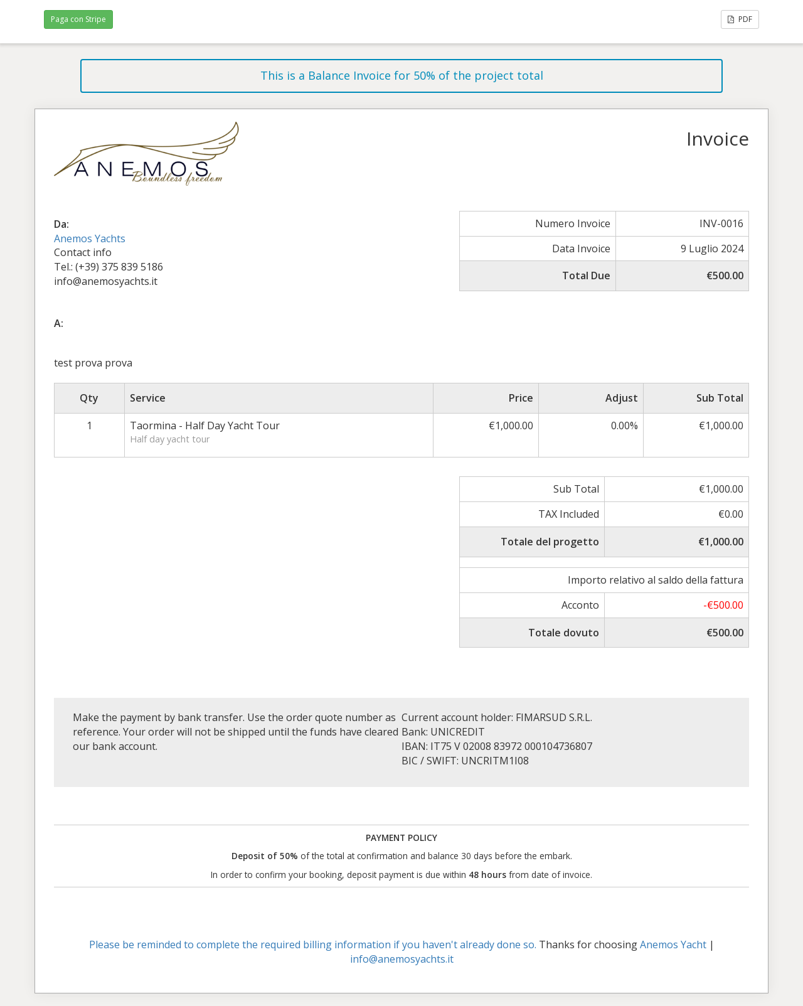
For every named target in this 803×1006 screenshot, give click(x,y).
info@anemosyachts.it (402, 959)
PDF (740, 19)
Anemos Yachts (89, 238)
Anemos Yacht (673, 944)
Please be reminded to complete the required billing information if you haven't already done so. (312, 944)
